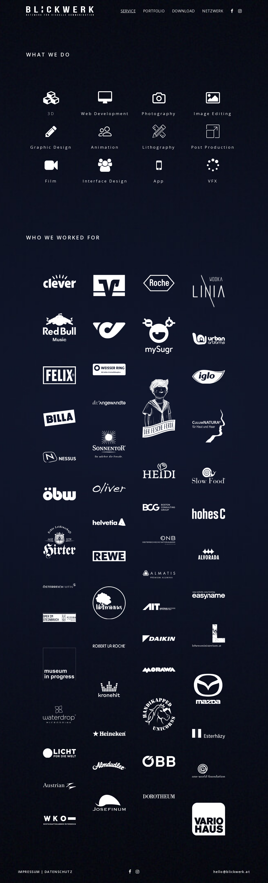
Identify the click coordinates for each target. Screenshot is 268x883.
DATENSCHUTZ (58, 871)
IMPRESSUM (29, 871)
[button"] (130, 872)
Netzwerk (212, 11)
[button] (232, 11)
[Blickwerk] (60, 11)
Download (183, 11)
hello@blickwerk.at (231, 871)
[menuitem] (128, 11)
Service (128, 11)
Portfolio (154, 11)
